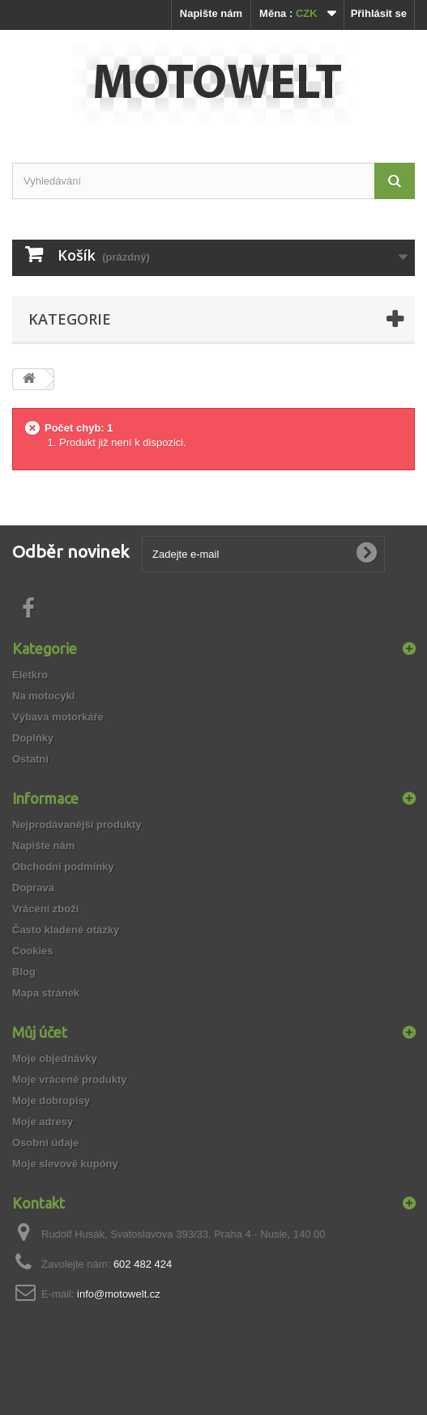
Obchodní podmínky (63, 866)
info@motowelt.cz (118, 1294)
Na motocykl (43, 696)
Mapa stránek (45, 993)
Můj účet (39, 1032)
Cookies (32, 951)
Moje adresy (42, 1121)
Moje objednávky (54, 1058)
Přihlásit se (379, 13)
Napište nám (211, 13)
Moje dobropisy (51, 1100)
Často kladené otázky (65, 930)
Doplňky (32, 738)
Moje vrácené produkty (69, 1079)
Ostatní (30, 759)
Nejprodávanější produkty (77, 824)
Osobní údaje (45, 1143)
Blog (24, 972)
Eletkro (30, 675)
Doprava (33, 888)
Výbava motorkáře (58, 717)
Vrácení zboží (45, 909)
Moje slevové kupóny (65, 1164)
